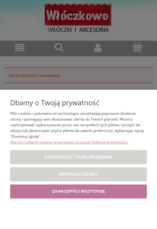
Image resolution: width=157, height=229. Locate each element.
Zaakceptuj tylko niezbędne (79, 157)
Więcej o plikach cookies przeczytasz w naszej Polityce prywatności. (69, 142)
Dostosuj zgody (78, 174)
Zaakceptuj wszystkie (78, 191)
